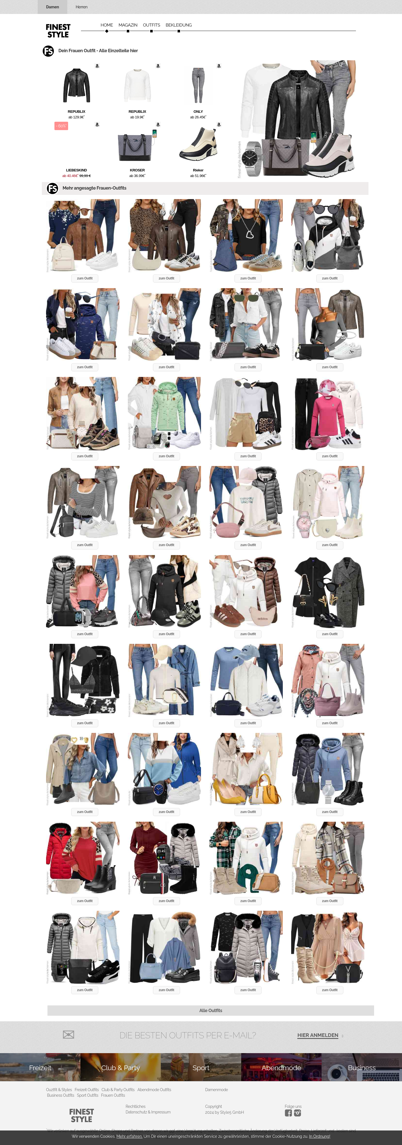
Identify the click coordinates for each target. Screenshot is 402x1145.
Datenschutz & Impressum (148, 1112)
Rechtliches (135, 1106)
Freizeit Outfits (87, 1089)
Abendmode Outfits (154, 1089)
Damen (52, 7)
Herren (81, 7)
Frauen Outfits (113, 1095)
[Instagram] (289, 1115)
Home (106, 25)
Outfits (151, 25)
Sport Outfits (87, 1095)
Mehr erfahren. (129, 1136)
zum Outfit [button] (84, 278)
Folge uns (293, 1106)
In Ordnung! (319, 1136)
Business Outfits (60, 1095)
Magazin (128, 25)
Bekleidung (179, 25)
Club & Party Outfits (118, 1089)
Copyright (213, 1106)
